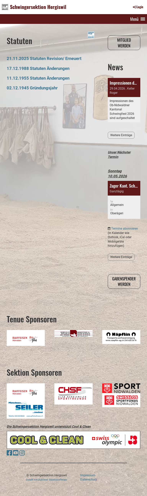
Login (137, 7)
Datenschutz (88, 479)
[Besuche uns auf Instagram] (22, 453)
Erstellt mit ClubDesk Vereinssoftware (46, 479)
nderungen (59, 68)
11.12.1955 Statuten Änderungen (38, 78)
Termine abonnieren (124, 213)
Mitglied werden (124, 42)
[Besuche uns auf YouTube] (15, 453)
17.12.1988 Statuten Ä (28, 68)
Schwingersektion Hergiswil (38, 6)
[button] (124, 184)
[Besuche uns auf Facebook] (9, 453)
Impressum (87, 475)
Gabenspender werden (124, 281)
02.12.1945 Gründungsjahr (32, 87)
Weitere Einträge (121, 135)
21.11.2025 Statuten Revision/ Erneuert (44, 58)
